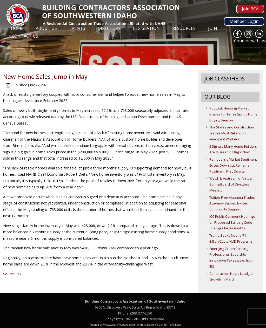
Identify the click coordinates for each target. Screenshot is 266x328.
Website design (127, 324)
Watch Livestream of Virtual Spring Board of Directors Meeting (230, 184)
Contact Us (25, 36)
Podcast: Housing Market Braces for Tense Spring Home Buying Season (233, 114)
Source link (12, 273)
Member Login (244, 21)
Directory (109, 28)
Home (17, 28)
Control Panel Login (170, 324)
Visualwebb (109, 324)
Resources (184, 28)
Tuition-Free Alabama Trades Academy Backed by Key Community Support (232, 203)
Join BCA (250, 9)
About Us (46, 28)
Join (212, 28)
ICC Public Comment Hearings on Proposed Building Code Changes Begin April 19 (232, 222)
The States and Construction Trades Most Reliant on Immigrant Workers (231, 133)
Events (77, 28)
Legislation (146, 28)
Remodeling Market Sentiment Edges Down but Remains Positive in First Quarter (233, 165)
